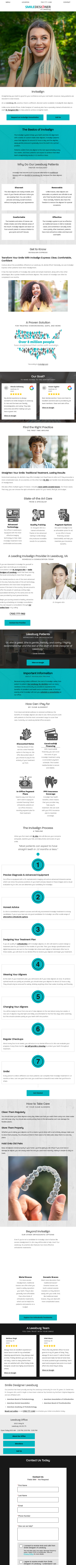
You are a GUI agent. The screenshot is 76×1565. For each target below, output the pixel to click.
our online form (44, 559)
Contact (66, 2)
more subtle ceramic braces (49, 454)
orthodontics (22, 898)
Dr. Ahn (46, 447)
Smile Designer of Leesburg (46, 534)
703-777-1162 (46, 2)
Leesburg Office (19, 1322)
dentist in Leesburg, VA (33, 175)
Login (48, 1542)
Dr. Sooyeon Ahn (12, 110)
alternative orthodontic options (15, 871)
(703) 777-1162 (29, 567)
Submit (38, 1479)
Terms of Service (40, 1494)
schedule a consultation (49, 646)
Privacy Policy (28, 1457)
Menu (8, 2)
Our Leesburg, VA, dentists (37, 638)
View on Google (10, 416)
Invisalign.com (43, 364)
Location (25, 2)
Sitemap (29, 1542)
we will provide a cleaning (35, 1000)
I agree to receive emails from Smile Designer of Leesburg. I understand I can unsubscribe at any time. (40, 1467)
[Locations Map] (57, 1338)
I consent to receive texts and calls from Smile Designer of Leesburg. (40, 1453)
